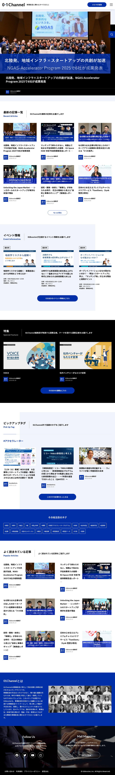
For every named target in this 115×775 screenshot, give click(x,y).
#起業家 (102, 525)
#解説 (39, 531)
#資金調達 (15, 531)
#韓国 (43, 525)
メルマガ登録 (97, 4)
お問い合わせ (9, 771)
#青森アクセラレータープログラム (59, 525)
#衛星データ (66, 531)
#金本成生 (84, 525)
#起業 (6, 531)
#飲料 (13, 525)
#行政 (75, 531)
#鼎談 (6, 525)
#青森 (75, 525)
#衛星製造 (56, 531)
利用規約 (19, 771)
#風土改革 (35, 525)
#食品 (20, 525)
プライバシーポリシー (32, 771)
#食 (27, 525)
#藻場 (82, 531)
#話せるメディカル (28, 531)
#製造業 (46, 531)
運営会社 (45, 771)
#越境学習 (93, 525)
